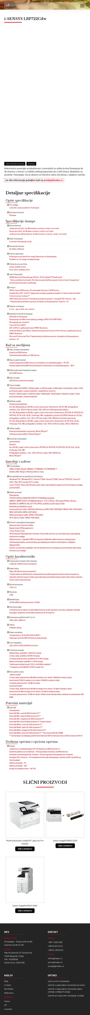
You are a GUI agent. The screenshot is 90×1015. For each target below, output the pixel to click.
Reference (8, 974)
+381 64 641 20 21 (55, 927)
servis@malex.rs (55, 943)
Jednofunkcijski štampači (15, 145)
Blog (6, 962)
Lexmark (8, 990)
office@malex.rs (55, 939)
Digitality (15, 1007)
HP (5, 986)
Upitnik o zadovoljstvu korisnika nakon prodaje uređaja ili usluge (65, 971)
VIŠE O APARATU (25, 830)
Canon (7, 982)
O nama (7, 966)
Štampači (31, 145)
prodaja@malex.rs (53, 161)
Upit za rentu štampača (58, 962)
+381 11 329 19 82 (55, 923)
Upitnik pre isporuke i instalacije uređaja (66, 976)
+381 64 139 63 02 (55, 931)
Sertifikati (8, 970)
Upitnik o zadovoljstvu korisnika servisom (66, 966)
